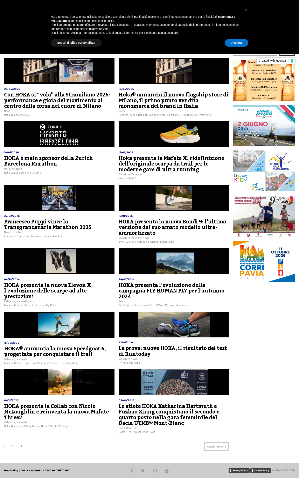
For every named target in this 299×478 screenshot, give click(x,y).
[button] (246, 10)
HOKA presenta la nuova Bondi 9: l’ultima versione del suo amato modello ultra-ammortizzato (172, 227)
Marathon (9, 168)
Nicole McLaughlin (60, 426)
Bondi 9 (123, 241)
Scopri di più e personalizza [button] (76, 42)
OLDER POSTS (216, 446)
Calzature (124, 174)
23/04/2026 (12, 88)
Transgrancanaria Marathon (47, 236)
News (7, 111)
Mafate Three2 (40, 426)
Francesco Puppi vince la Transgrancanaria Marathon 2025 (47, 225)
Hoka (7, 115)
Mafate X (131, 178)
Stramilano (205, 115)
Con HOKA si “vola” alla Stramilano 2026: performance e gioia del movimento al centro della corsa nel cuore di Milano (57, 100)
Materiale (136, 174)
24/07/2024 (127, 279)
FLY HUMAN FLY (158, 305)
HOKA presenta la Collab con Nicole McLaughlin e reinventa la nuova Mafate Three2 (56, 412)
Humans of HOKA (21, 426)
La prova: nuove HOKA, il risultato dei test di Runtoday (173, 351)
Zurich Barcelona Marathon (26, 172)
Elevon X (29, 305)
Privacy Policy (240, 470)
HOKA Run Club (188, 115)
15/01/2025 (126, 215)
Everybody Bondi (157, 241)
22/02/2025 (12, 215)
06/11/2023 (11, 400)
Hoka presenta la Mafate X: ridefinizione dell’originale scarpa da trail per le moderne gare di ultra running (171, 164)
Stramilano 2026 (20, 115)
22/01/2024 (126, 342)
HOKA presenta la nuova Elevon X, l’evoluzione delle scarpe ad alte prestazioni (48, 291)
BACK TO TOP (283, 470)
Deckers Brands (128, 115)
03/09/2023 (126, 400)
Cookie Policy (262, 470)
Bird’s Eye (124, 305)
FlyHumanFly (42, 305)
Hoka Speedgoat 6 (41, 363)
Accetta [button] (236, 42)
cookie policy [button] (105, 20)
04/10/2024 (12, 279)
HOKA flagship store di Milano (162, 115)
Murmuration (183, 305)
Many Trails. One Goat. (65, 363)
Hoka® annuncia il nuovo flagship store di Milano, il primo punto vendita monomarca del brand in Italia (174, 100)
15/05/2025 (126, 152)
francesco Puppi (13, 236)
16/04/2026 (126, 88)
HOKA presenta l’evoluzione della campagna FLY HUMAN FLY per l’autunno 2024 (171, 291)
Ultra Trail (17, 232)
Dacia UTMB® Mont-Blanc (133, 432)
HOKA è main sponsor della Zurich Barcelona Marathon (48, 161)
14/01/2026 (11, 152)
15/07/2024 (11, 342)
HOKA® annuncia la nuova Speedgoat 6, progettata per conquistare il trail (55, 352)
